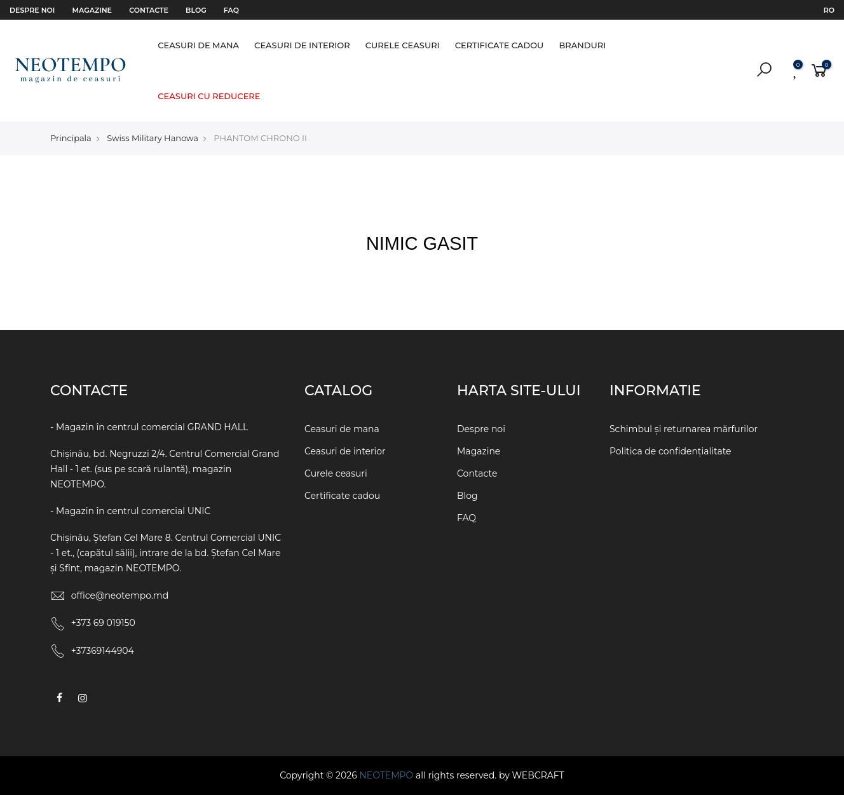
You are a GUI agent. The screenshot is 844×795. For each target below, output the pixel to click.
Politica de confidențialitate (670, 451)
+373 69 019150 (103, 623)
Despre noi (32, 10)
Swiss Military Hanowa (152, 138)
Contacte (148, 10)
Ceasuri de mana (198, 45)
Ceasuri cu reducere (209, 96)
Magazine (92, 10)
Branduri (582, 45)
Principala (71, 138)
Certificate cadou (499, 45)
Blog (196, 10)
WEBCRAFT (538, 775)
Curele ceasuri (402, 45)
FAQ (231, 10)
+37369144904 (102, 650)
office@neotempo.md (120, 595)
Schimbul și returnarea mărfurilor (683, 429)
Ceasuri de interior (302, 45)
